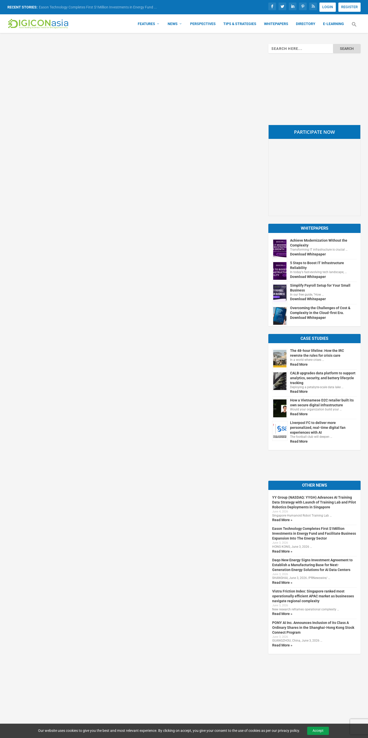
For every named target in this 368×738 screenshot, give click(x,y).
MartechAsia (96, 690)
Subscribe (311, 673)
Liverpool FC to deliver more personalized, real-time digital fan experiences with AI (318, 428)
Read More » (282, 521)
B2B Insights (95, 699)
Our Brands (94, 673)
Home (163, 673)
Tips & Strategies (239, 25)
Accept (318, 731)
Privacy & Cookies (245, 673)
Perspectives (203, 25)
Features (146, 25)
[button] (354, 28)
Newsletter (312, 690)
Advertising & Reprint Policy (253, 690)
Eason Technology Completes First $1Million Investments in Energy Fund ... (98, 7)
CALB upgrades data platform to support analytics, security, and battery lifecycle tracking (322, 378)
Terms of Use (241, 682)
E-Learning (333, 25)
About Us (166, 682)
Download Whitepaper (308, 255)
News (173, 25)
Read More (299, 365)
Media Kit (238, 699)
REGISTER (349, 7)
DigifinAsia (94, 708)
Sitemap (165, 699)
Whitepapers (276, 25)
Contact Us (167, 690)
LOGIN (327, 7)
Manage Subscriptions (322, 682)
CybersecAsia (97, 682)
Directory (305, 25)
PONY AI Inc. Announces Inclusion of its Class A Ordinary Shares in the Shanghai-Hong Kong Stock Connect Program (313, 628)
